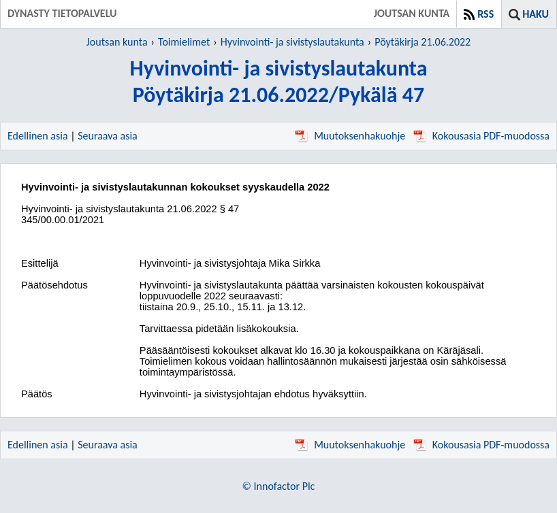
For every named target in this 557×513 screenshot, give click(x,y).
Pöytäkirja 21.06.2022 (423, 41)
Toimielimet (184, 41)
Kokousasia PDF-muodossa (481, 135)
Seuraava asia (108, 135)
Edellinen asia (37, 135)
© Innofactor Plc (278, 486)
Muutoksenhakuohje (350, 135)
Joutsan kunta (117, 41)
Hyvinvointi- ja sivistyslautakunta (292, 41)
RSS (485, 13)
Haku (535, 13)
